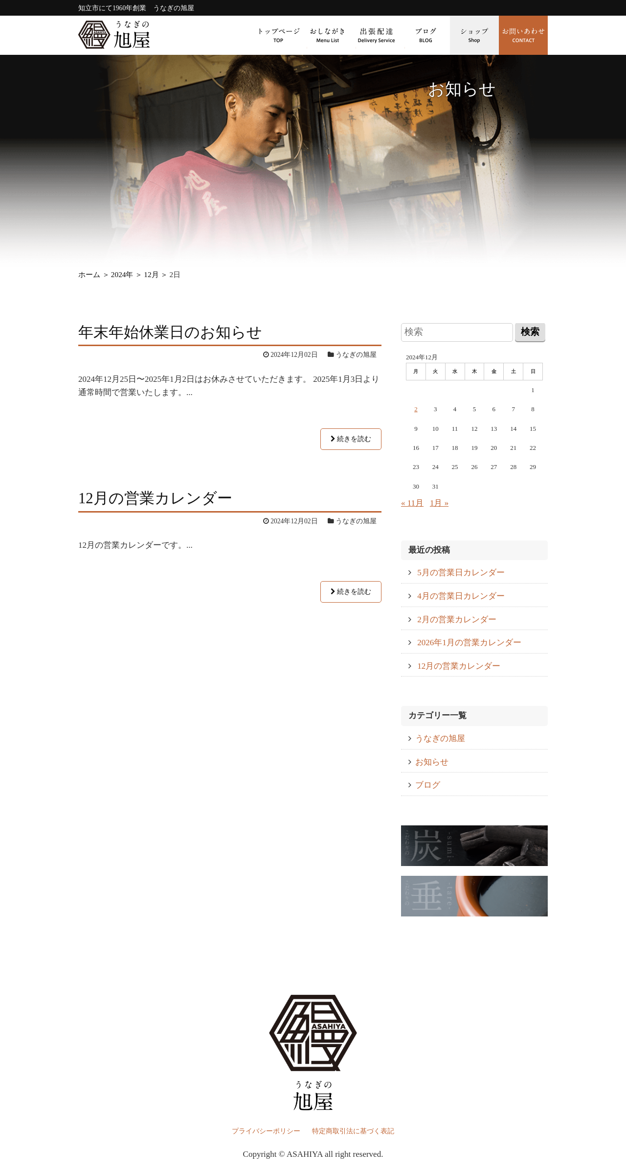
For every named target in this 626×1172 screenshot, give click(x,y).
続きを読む (351, 439)
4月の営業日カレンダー (461, 596)
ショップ (474, 35)
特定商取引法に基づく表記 (353, 1131)
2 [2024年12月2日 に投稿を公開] (416, 409)
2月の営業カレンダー (456, 619)
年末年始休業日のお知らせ (170, 332)
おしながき (327, 35)
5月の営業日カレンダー (461, 572)
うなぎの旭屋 (440, 738)
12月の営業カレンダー (155, 498)
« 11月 (412, 503)
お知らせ (431, 762)
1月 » (439, 503)
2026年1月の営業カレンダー (469, 642)
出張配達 (376, 35)
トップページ (278, 35)
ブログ (425, 35)
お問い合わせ (523, 35)
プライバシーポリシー (266, 1131)
